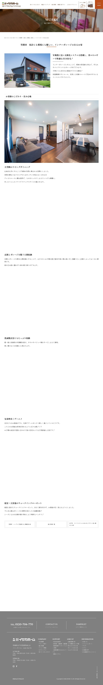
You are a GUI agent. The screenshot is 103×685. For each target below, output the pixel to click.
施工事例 (54, 4)
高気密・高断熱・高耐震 (60, 644)
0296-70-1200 (21, 660)
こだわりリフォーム (72, 4)
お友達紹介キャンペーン (89, 652)
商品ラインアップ (45, 4)
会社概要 (41, 641)
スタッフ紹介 (42, 644)
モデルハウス (42, 650)
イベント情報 (42, 648)
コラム (84, 648)
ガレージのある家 (73, 648)
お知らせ (84, 641)
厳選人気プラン (61, 4)
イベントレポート (87, 644)
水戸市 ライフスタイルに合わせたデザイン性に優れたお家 (82, 524)
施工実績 (41, 646)
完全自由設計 (57, 641)
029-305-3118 (21, 653)
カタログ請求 (83, 5)
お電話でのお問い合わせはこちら (22, 625)
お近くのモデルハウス (90, 4)
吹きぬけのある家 (73, 646)
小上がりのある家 (73, 650)
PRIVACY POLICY (18, 679)
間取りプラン (57, 654)
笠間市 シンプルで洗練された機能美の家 (20, 524)
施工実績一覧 (51, 524)
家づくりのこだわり (35, 4)
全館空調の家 (71, 641)
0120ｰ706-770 (27, 648)
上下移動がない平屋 (73, 644)
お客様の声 (85, 650)
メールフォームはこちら (51, 625)
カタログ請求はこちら (81, 625)
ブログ (84, 646)
